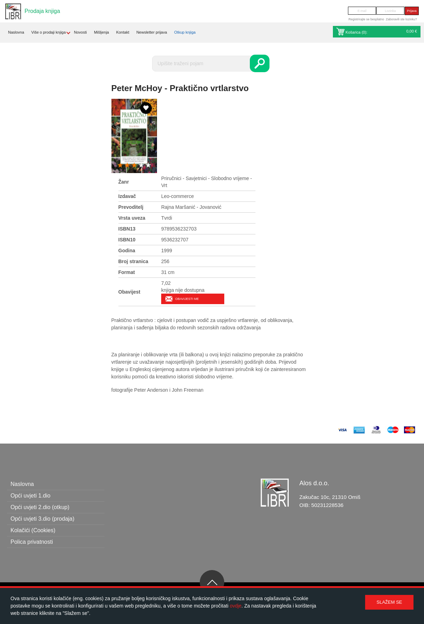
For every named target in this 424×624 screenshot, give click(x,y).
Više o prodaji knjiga (48, 32)
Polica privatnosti (32, 542)
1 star (120, 166)
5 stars (148, 166)
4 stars (141, 166)
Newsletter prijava (151, 32)
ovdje (235, 606)
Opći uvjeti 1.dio (30, 496)
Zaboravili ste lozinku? (401, 19)
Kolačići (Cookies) (33, 530)
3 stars (134, 166)
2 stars (127, 166)
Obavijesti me (187, 299)
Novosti (80, 32)
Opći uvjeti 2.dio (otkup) (40, 507)
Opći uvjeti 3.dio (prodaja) (42, 519)
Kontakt (122, 32)
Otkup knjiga (185, 32)
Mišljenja (101, 32)
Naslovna (16, 32)
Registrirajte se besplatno (366, 19)
